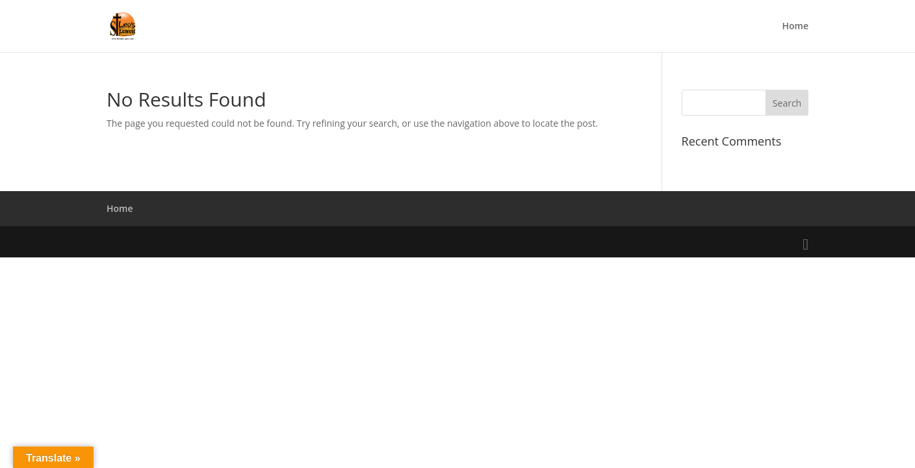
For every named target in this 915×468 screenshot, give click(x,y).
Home (795, 26)
